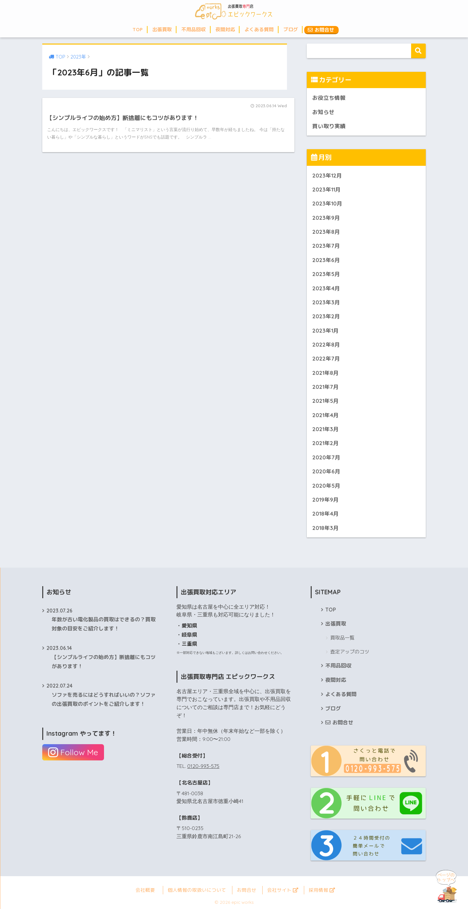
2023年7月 (326, 245)
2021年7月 (325, 386)
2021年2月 (325, 443)
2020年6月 (326, 471)
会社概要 (145, 890)
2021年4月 (325, 415)
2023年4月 (326, 288)
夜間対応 (225, 29)
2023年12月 (327, 175)
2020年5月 (326, 485)
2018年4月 (325, 513)
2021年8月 (325, 372)
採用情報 (322, 890)
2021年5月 (325, 400)
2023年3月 (326, 302)
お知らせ (323, 112)
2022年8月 (326, 344)
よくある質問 (259, 29)
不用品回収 (193, 29)
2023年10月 (327, 203)
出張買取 (162, 29)
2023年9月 (326, 217)
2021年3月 (325, 429)
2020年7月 (326, 457)
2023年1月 (325, 330)
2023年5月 (326, 273)
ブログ (290, 29)
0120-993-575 (203, 766)
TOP (138, 29)
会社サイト (282, 890)
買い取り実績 (328, 126)
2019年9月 (325, 499)
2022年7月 (326, 358)
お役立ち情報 (328, 97)
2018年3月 (325, 527)
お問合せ (321, 30)
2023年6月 (326, 260)
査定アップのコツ (349, 652)
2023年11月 (326, 189)
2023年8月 (326, 231)
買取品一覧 (342, 638)
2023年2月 (326, 316)
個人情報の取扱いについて (197, 890)
